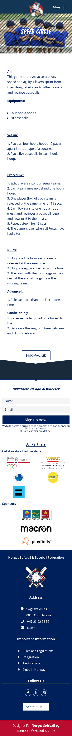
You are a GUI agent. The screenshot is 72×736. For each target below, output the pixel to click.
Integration (30, 657)
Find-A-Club (36, 355)
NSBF (31, 627)
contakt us (34, 707)
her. (50, 431)
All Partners (36, 444)
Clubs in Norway (33, 669)
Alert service (31, 663)
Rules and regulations (38, 651)
